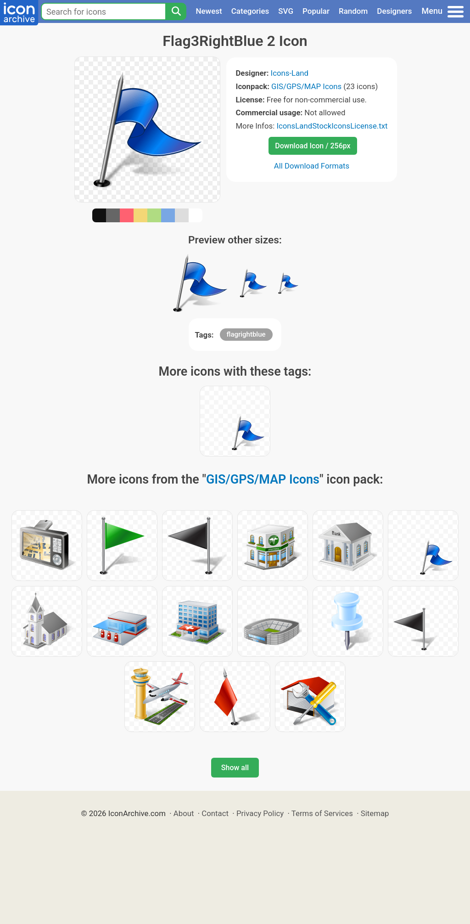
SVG (285, 11)
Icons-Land (289, 73)
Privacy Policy (260, 813)
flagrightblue (246, 334)
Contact (215, 813)
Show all (235, 767)
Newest (209, 11)
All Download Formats (312, 165)
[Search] (175, 11)
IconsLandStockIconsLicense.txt (331, 125)
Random (353, 11)
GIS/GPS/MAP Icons (306, 86)
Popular (316, 11)
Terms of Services (322, 813)
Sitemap (375, 813)
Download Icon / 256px (312, 145)
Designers (394, 11)
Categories (250, 11)
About (183, 813)
